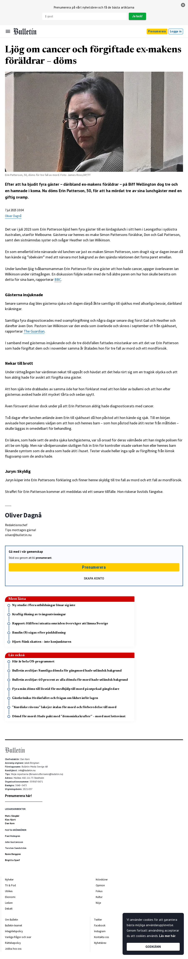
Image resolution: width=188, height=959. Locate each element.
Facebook (99, 925)
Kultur (99, 897)
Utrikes (8, 891)
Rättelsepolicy (13, 943)
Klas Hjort (10, 819)
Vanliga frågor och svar (18, 937)
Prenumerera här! (18, 795)
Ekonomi (10, 897)
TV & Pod (10, 885)
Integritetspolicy (14, 931)
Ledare (8, 903)
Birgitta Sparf (12, 860)
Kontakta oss (101, 937)
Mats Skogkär (12, 815)
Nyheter (9, 879)
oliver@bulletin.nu (18, 535)
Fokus (99, 891)
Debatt (8, 908)
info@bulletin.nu (27, 770)
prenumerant (44, 558)
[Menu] (8, 31)
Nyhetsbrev (100, 943)
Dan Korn (10, 823)
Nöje (98, 903)
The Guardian (34, 331)
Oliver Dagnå (13, 216)
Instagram (100, 931)
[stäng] (183, 5)
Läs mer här (167, 936)
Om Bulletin (11, 919)
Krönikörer (102, 879)
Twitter (98, 919)
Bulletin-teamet (13, 925)
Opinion (100, 885)
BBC (57, 279)
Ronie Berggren (13, 854)
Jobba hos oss (13, 948)
